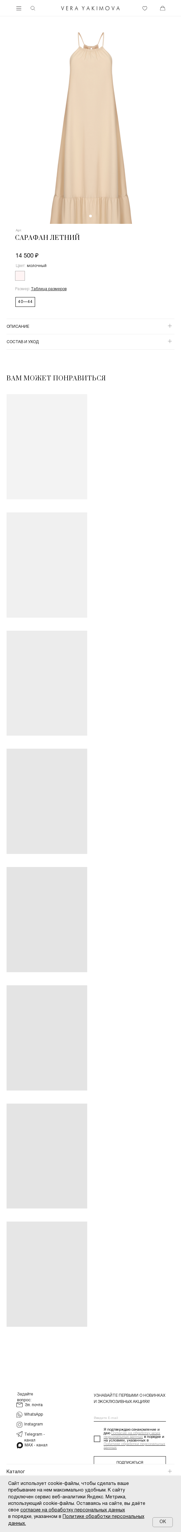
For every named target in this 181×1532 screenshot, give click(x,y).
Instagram (33, 1424)
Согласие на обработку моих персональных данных (132, 1435)
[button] (49, 289)
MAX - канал (36, 1445)
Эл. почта (34, 1405)
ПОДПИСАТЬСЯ (129, 1462)
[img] (90, 8)
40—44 (25, 302)
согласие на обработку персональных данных (72, 1510)
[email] (130, 1418)
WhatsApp (33, 1414)
